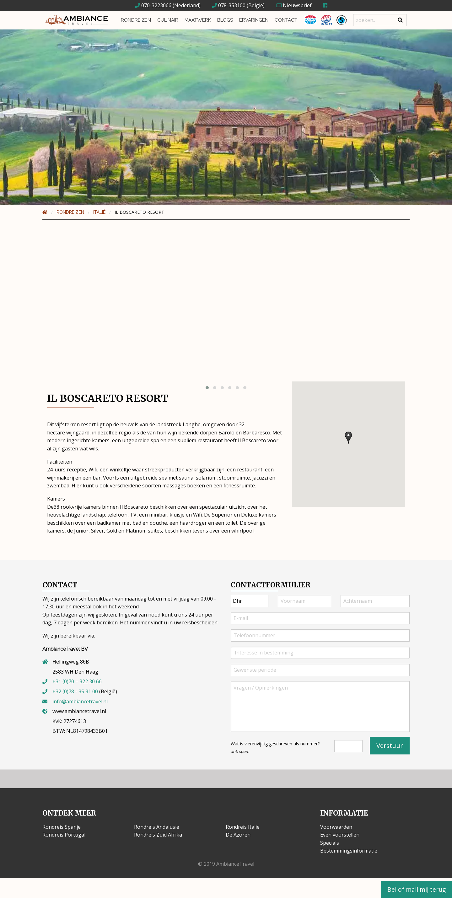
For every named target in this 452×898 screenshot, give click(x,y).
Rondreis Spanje (61, 826)
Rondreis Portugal (63, 834)
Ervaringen (253, 20)
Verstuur (389, 745)
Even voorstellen (339, 834)
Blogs (225, 20)
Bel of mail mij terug (416, 889)
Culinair (167, 20)
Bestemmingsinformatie (348, 850)
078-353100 (228, 5)
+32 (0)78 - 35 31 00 (75, 691)
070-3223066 (153, 5)
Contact (286, 20)
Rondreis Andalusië (156, 826)
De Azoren (238, 834)
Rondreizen (136, 20)
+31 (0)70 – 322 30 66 (77, 681)
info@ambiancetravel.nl (80, 701)
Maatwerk (198, 20)
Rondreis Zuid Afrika (158, 834)
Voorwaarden (336, 826)
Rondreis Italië (243, 826)
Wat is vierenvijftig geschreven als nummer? (275, 747)
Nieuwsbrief (294, 5)
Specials (329, 842)
